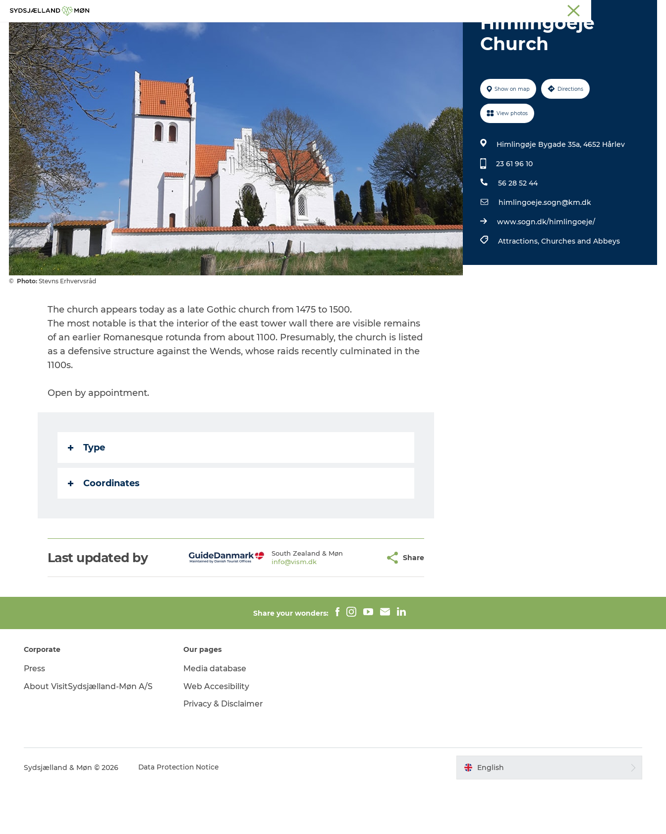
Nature (271, 32)
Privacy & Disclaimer (225, 751)
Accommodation (392, 32)
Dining (451, 32)
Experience (223, 32)
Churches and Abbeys (580, 288)
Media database (216, 715)
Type (86, 494)
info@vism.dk (269, 609)
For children (322, 32)
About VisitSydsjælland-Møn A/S (91, 733)
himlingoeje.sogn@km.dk (544, 249)
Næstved (542, 9)
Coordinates (104, 530)
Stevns (575, 9)
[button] (352, 605)
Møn (512, 9)
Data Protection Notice (181, 814)
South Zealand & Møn (466, 9)
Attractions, (519, 288)
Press (37, 715)
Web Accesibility (217, 733)
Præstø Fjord (613, 9)
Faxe (649, 9)
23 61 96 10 (514, 210)
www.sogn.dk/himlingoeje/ (546, 268)
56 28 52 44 (517, 230)
